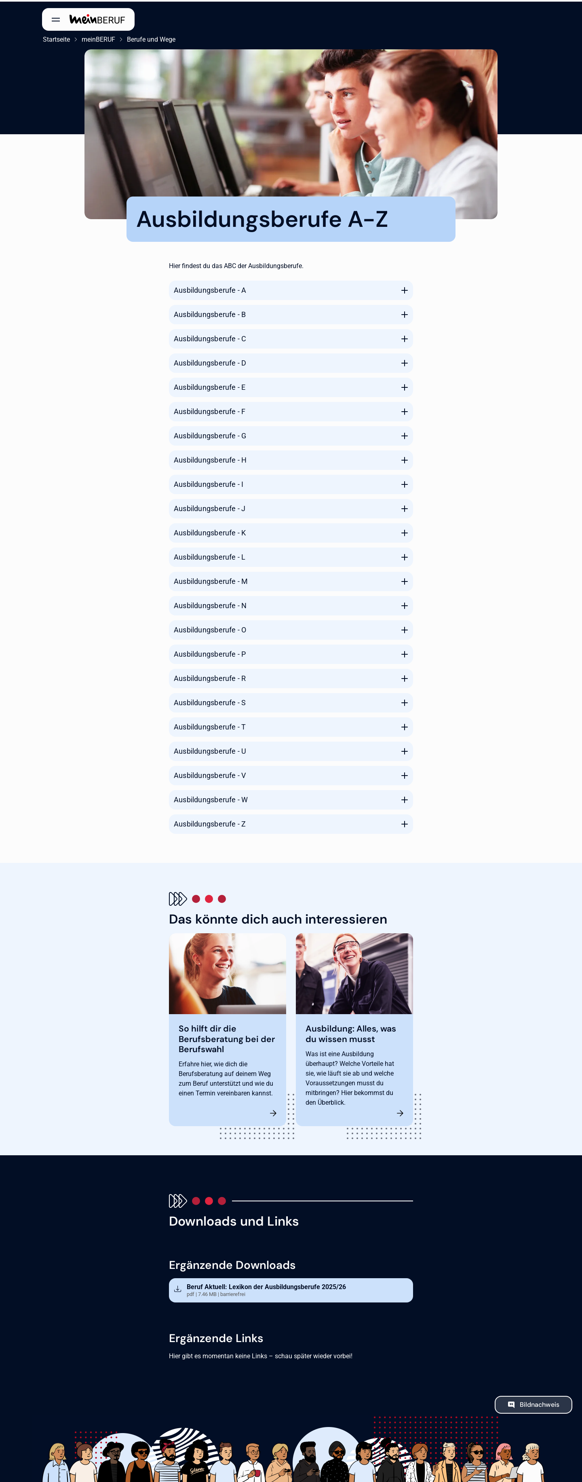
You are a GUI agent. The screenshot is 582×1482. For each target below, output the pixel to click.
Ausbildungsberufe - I (208, 482)
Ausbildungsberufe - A (210, 288)
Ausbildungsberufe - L (209, 555)
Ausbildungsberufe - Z (210, 822)
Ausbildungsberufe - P (210, 652)
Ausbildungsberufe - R (210, 676)
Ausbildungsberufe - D (210, 361)
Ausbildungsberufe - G (210, 434)
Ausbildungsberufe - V (210, 774)
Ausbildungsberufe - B (210, 313)
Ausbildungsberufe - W (211, 798)
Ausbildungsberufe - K (210, 531)
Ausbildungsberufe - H (210, 458)
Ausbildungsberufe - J (209, 507)
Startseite (55, 38)
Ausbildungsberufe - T (210, 725)
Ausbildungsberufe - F (209, 410)
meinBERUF (97, 38)
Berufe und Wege (150, 38)
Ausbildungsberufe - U (210, 749)
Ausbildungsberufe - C (210, 337)
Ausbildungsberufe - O (210, 628)
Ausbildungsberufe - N (210, 604)
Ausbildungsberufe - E (209, 385)
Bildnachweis (539, 1403)
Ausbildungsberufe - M (211, 579)
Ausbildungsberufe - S (210, 701)
